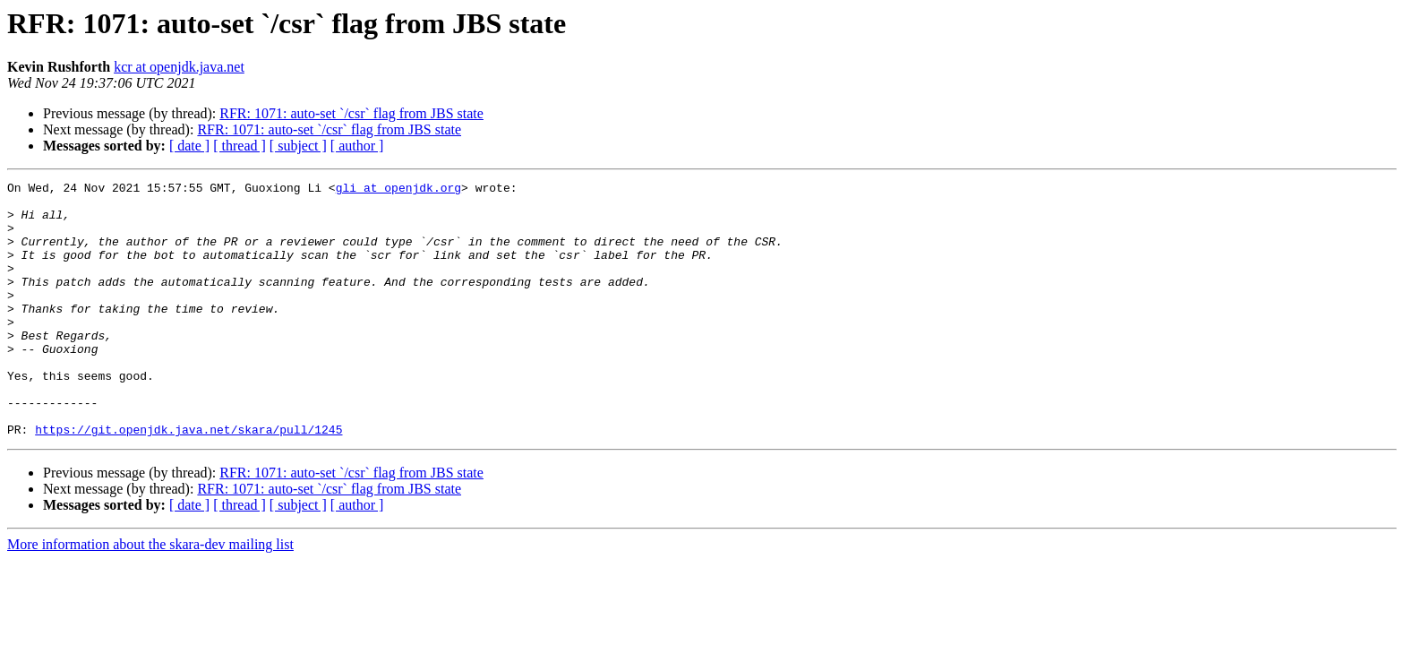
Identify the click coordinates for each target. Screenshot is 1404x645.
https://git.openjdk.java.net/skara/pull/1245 (188, 480)
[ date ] (189, 145)
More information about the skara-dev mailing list (150, 595)
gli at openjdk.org (398, 190)
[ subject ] (298, 145)
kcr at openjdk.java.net (179, 66)
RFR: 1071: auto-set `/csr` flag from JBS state (351, 113)
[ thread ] (239, 145)
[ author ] (357, 145)
